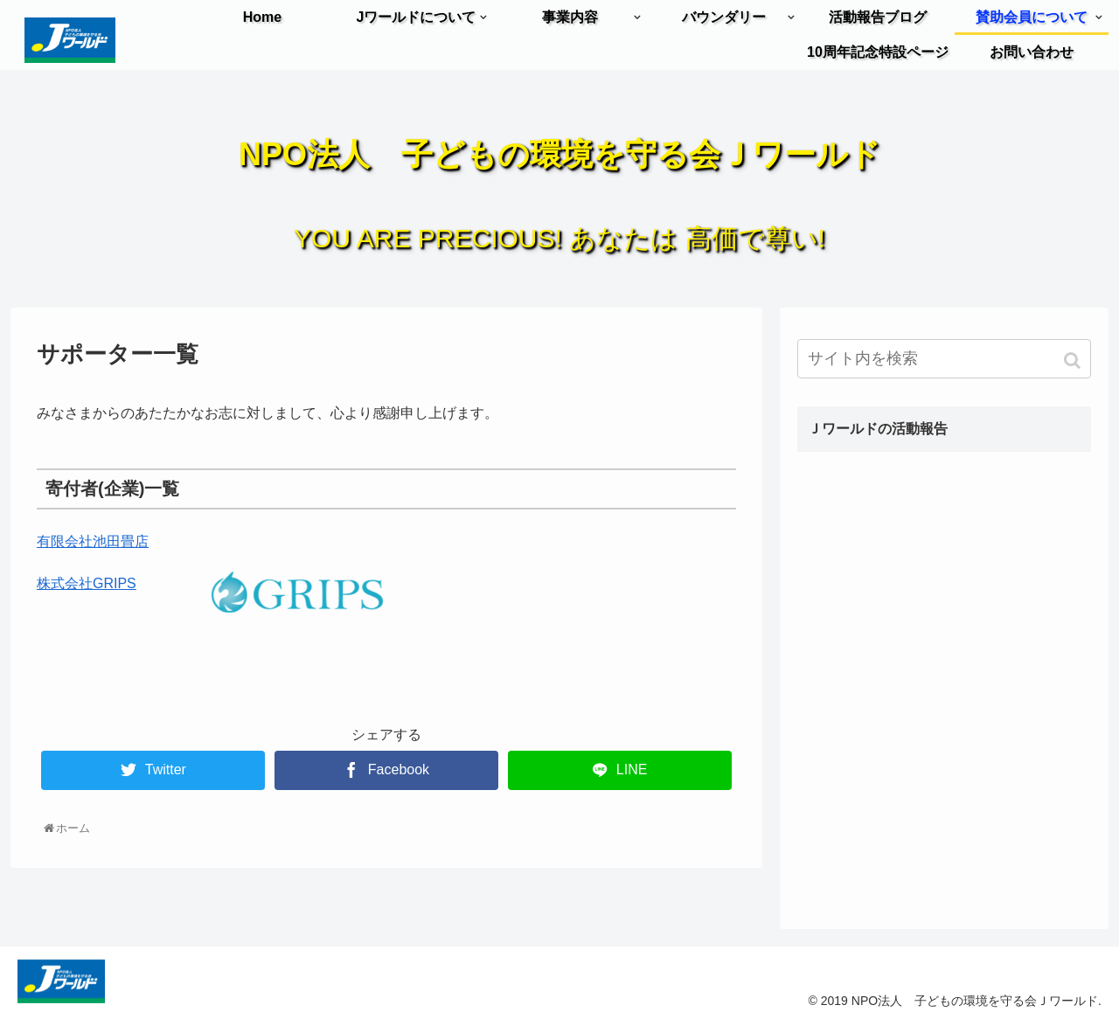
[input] (944, 358)
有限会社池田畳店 (93, 541)
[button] (1074, 360)
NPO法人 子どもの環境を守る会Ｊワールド (559, 154)
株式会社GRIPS (86, 583)
